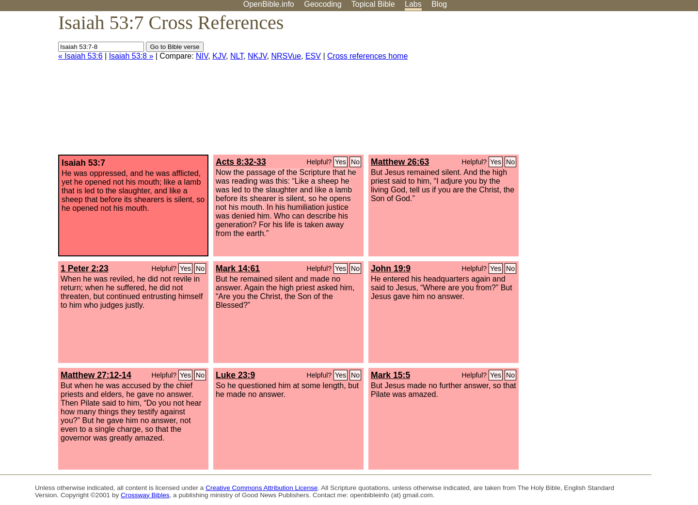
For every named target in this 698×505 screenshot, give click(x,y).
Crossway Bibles (145, 495)
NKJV (257, 56)
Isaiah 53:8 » (131, 56)
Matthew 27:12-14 (96, 375)
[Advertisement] (600, 87)
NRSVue (286, 56)
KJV (219, 56)
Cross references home (367, 56)
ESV (313, 56)
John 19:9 (391, 268)
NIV (202, 56)
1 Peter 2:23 (85, 268)
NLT (236, 56)
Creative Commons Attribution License (261, 487)
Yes (340, 162)
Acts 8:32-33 (241, 162)
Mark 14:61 (238, 268)
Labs (413, 4)
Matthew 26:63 (400, 162)
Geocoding (322, 4)
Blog (439, 4)
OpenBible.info (268, 4)
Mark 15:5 (390, 375)
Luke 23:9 (235, 375)
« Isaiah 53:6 (80, 56)
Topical (373, 4)
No (355, 162)
